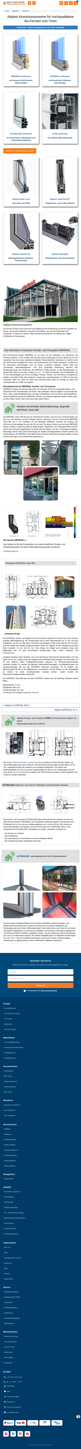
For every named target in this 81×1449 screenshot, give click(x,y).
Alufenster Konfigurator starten (19, 151)
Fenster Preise (9, 1347)
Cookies (7, 1274)
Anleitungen (8, 1352)
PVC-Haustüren (9, 1115)
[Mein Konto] (71, 3)
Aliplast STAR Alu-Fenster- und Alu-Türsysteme (24, 762)
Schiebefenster (8, 653)
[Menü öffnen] (61, 3)
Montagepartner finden (12, 1297)
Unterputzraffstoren (11, 1150)
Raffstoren (7, 1134)
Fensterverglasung (11, 1207)
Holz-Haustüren (9, 1110)
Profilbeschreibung (10, 551)
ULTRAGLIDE (23, 856)
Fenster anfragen (11, 1397)
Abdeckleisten (9, 1197)
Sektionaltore (9, 1179)
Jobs (5, 1252)
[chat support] (78, 1416)
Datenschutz (8, 1279)
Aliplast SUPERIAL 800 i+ (16, 705)
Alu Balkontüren (10, 1053)
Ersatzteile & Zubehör (12, 1192)
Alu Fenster (8, 1019)
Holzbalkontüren (10, 1058)
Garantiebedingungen (12, 1318)
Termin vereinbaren (12, 1407)
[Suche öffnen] (66, 3)
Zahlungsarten (9, 1323)
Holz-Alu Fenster (10, 1029)
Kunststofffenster (10, 1008)
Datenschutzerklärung (49, 990)
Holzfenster (8, 1024)
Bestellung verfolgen (11, 1292)
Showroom (9, 1402)
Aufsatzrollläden (10, 1145)
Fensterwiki (8, 1363)
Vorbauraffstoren (10, 1161)
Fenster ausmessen (11, 1336)
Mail (7, 1391)
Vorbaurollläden (9, 1166)
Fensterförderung (10, 1342)
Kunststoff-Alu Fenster (12, 1013)
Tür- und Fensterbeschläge (14, 1213)
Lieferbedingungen (11, 1308)
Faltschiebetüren (10, 1087)
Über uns (7, 1247)
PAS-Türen (8, 1092)
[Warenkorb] (76, 3)
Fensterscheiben (10, 1228)
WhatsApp (9, 1386)
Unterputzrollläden (10, 1155)
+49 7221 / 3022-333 (13, 1377)
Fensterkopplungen (11, 1234)
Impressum (8, 1263)
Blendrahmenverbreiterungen (14, 1218)
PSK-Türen (8, 1076)
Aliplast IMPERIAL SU (66, 710)
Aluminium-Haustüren (12, 1105)
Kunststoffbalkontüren (12, 1042)
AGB (5, 1268)
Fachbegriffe (8, 1357)
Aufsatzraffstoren (10, 1139)
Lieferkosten (8, 1313)
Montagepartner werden (12, 1258)
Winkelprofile (8, 1202)
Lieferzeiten (8, 1302)
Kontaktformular (11, 1412)
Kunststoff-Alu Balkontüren (13, 1047)
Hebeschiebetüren (10, 1081)
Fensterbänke (9, 1223)
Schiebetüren (9, 1071)
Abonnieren (40, 985)
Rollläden (7, 1129)
